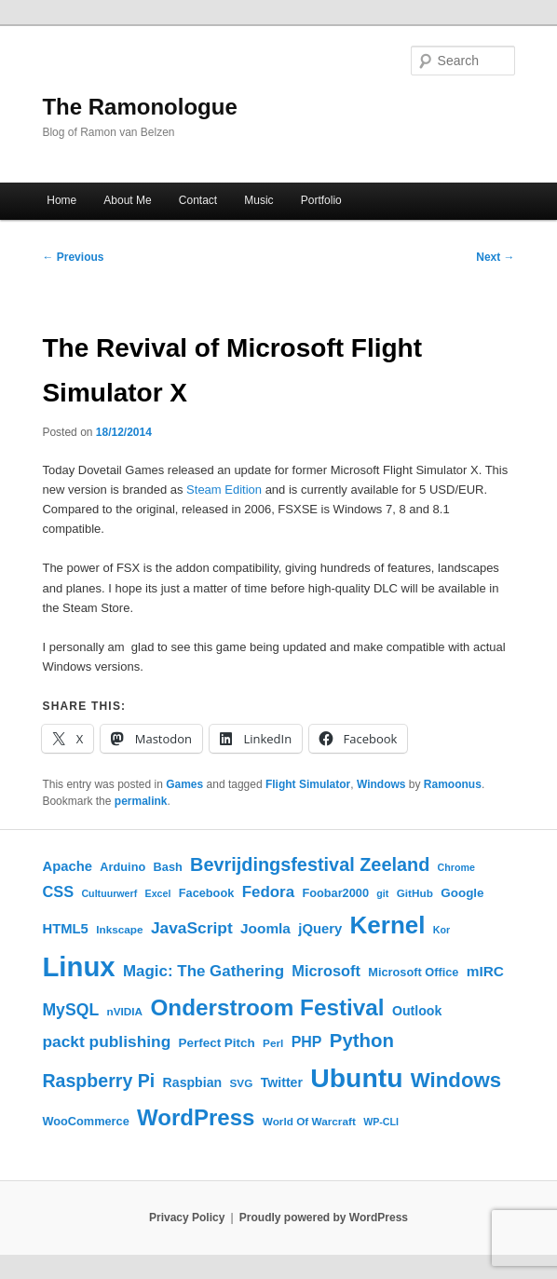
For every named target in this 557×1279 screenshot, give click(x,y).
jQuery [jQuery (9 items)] (320, 928)
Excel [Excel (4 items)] (158, 893)
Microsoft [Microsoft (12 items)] (326, 970)
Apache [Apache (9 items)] (67, 866)
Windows (381, 784)
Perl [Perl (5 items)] (273, 1043)
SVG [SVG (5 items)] (241, 1083)
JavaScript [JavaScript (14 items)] (192, 927)
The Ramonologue (139, 106)
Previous (72, 257)
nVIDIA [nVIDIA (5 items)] (125, 1011)
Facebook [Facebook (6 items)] (207, 893)
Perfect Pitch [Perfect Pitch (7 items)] (217, 1043)
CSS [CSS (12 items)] (58, 891)
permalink (141, 801)
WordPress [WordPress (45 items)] (195, 1117)
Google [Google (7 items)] (462, 893)
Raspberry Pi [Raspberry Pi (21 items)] (98, 1080)
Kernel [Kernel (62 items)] (388, 925)
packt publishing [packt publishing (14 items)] (106, 1041)
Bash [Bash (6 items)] (168, 867)
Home (61, 200)
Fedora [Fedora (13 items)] (268, 892)
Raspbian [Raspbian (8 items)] (193, 1082)
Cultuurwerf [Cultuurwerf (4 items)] (109, 893)
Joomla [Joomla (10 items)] (265, 928)
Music (258, 200)
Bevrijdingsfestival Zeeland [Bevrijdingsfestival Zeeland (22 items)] (309, 864)
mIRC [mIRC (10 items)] (485, 971)
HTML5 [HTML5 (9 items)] (65, 928)
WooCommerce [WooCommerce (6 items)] (85, 1121)
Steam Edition (224, 490)
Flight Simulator (307, 784)
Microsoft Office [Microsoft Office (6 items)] (413, 972)
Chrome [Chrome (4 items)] (456, 867)
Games (184, 784)
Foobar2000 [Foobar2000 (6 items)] (335, 893)
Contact (198, 200)
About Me (127, 200)
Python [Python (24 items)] (362, 1040)
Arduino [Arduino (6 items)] (122, 867)
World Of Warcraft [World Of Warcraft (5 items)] (309, 1121)
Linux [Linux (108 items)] (78, 966)
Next (495, 257)
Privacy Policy (186, 1217)
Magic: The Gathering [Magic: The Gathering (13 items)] (203, 971)
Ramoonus (453, 784)
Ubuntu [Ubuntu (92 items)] (356, 1078)
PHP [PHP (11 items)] (307, 1042)
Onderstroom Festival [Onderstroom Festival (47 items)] (267, 1007)
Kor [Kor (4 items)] (441, 929)
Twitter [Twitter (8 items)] (282, 1082)
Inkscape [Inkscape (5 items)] (119, 929)
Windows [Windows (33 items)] (456, 1080)
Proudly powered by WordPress (323, 1217)
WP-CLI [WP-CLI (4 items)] (381, 1121)
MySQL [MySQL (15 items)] (70, 1009)
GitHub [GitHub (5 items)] (415, 893)
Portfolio (321, 200)
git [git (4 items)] (382, 893)
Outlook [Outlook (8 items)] (417, 1010)
